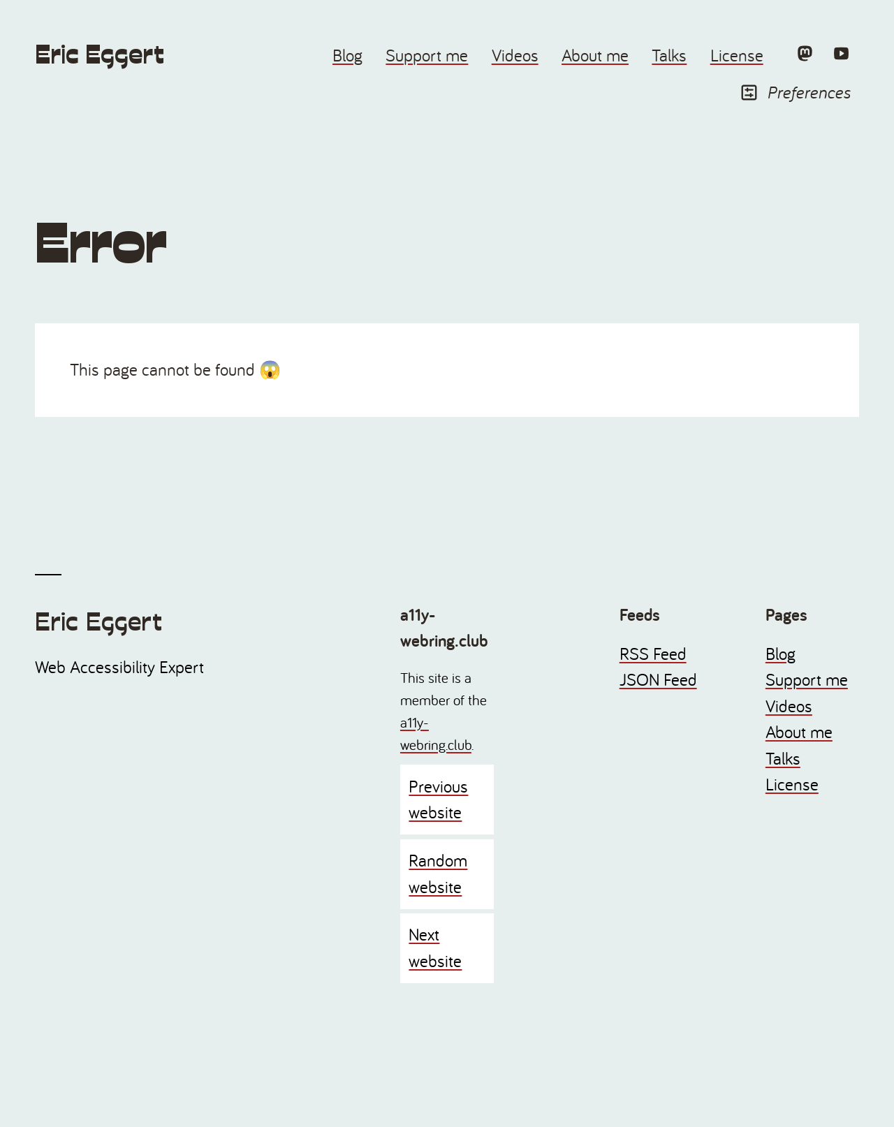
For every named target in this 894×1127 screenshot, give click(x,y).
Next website (435, 947)
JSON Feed (658, 679)
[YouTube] (841, 53)
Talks (669, 55)
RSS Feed (653, 653)
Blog (347, 55)
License (736, 55)
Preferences (795, 92)
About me (595, 55)
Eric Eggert (99, 54)
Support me (427, 55)
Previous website (438, 799)
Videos (515, 55)
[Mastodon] (804, 53)
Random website (438, 873)
